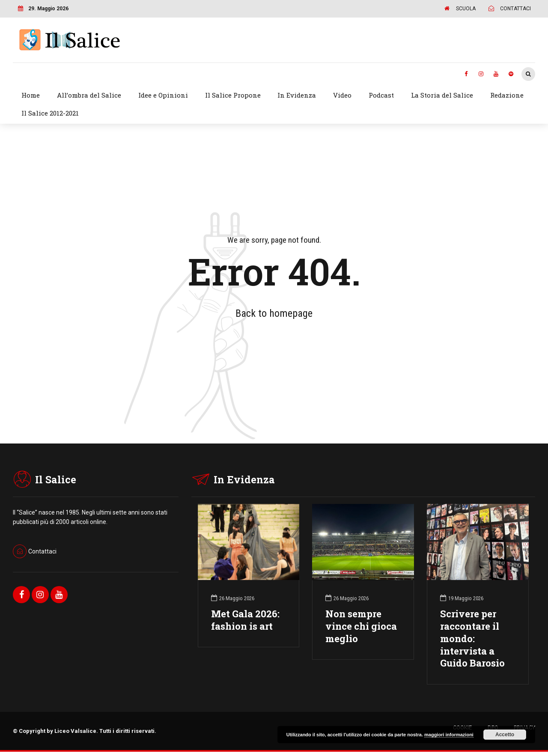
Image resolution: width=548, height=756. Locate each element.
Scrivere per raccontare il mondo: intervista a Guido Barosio (472, 638)
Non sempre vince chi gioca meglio (361, 626)
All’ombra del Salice (89, 95)
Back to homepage (274, 313)
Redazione (507, 95)
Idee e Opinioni (163, 95)
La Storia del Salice (442, 95)
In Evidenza (296, 95)
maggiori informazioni (449, 734)
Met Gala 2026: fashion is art (245, 619)
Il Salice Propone (233, 95)
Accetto (504, 735)
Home (30, 95)
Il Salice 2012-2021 (50, 113)
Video (342, 95)
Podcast (381, 95)
